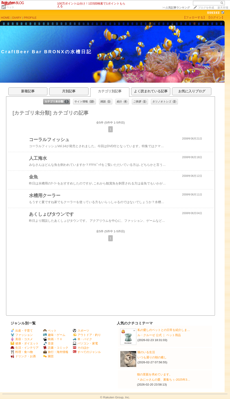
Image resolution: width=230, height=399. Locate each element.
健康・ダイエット (25, 343)
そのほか (81, 347)
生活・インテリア (25, 347)
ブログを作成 (206, 7)
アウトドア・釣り (87, 335)
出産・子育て (22, 330)
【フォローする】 (194, 17)
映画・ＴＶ (52, 339)
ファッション (22, 335)
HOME (5, 17)
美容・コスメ (22, 339)
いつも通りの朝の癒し (152, 357)
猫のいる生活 (146, 352)
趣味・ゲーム (54, 335)
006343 (213, 12)
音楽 (48, 343)
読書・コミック (55, 347)
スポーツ (81, 330)
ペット (10, 7)
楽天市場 (222, 7)
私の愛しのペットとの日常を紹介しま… (163, 330)
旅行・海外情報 (55, 352)
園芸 (48, 356)
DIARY (16, 17)
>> (176, 7)
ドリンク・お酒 (23, 356)
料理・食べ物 (22, 352)
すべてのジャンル (87, 352)
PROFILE (30, 17)
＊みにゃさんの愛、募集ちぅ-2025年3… (163, 379)
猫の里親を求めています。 (154, 374)
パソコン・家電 (85, 343)
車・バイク (82, 339)
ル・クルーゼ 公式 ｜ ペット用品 (159, 335)
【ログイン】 (216, 17)
